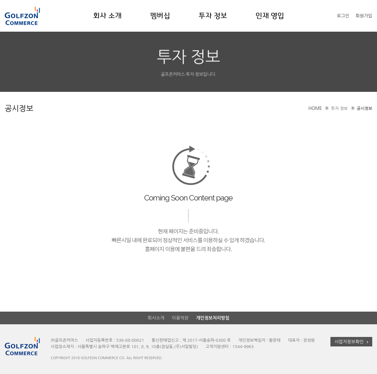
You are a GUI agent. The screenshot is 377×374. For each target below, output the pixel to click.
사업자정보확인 (352, 341)
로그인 (343, 16)
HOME (315, 108)
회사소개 (156, 318)
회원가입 (363, 16)
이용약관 (180, 318)
